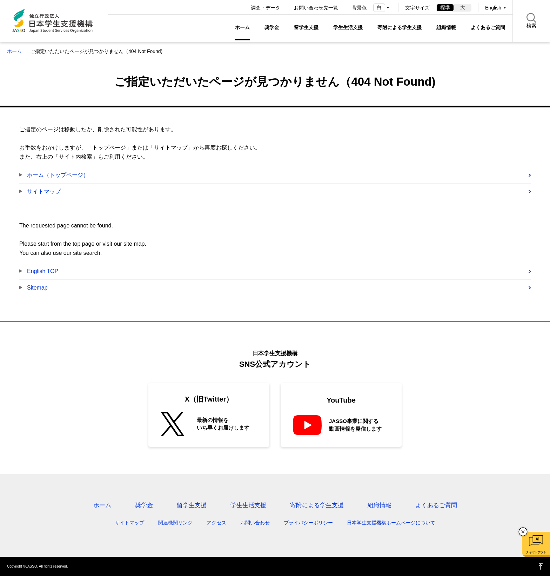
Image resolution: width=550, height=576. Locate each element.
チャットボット (536, 552)
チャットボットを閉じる (523, 532)
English (493, 8)
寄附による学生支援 (399, 27)
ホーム (242, 27)
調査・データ (265, 8)
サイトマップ (44, 191)
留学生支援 (306, 27)
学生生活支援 (348, 27)
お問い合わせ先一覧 (316, 8)
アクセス (216, 522)
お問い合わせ (255, 522)
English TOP (42, 271)
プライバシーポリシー (308, 522)
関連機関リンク (175, 522)
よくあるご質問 (488, 27)
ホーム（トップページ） (58, 175)
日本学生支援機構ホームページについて (391, 522)
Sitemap (37, 288)
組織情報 (446, 27)
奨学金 (271, 27)
